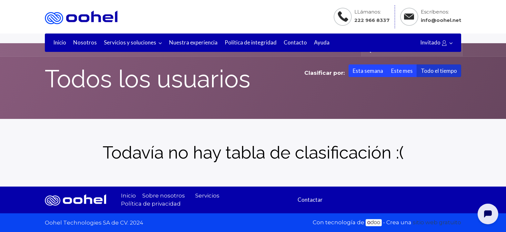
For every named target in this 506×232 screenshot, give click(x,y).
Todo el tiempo (439, 70)
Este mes (402, 70)
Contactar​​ (310, 199)
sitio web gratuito (437, 222)
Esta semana (368, 70)
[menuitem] (60, 42)
